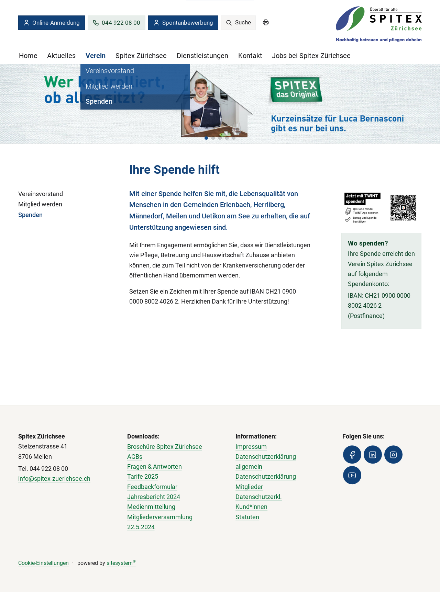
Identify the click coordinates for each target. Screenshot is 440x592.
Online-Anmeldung (51, 22)
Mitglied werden (40, 204)
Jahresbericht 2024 (153, 496)
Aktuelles (61, 56)
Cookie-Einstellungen (43, 563)
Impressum (251, 446)
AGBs (134, 456)
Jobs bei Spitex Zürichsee (311, 56)
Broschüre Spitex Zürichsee (164, 446)
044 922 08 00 (116, 22)
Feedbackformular (152, 486)
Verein (96, 56)
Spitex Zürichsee (141, 56)
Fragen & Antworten (154, 466)
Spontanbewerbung (183, 22)
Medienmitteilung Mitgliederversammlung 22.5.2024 (159, 517)
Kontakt (250, 56)
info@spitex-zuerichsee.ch (54, 478)
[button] (206, 138)
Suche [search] (238, 22)
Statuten (247, 517)
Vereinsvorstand (40, 194)
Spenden (30, 215)
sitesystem (121, 563)
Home (28, 56)
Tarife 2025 (142, 477)
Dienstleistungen (202, 56)
